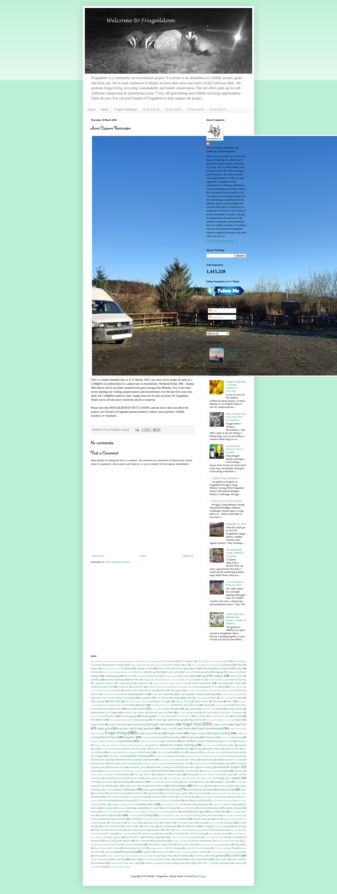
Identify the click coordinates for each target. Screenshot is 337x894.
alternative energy (115, 664)
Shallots (216, 826)
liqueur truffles (207, 778)
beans (239, 668)
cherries (94, 690)
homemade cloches (167, 760)
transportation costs (158, 848)
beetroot (94, 672)
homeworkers (188, 767)
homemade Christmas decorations (137, 759)
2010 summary (152, 661)
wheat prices (129, 856)
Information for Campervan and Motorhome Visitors (234, 354)
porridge (203, 808)
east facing (219, 705)
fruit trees (210, 737)
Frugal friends (220, 724)
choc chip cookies (193, 690)
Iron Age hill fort (142, 774)
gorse (134, 745)
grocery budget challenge (179, 744)
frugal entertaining (135, 724)
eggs (176, 708)
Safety (130, 823)
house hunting (206, 767)
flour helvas (208, 712)
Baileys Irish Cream (111, 668)
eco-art (117, 708)
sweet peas (234, 840)
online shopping (126, 800)
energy (218, 708)
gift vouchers (199, 741)
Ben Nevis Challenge (112, 672)
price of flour (135, 812)
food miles (95, 716)
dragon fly (119, 705)
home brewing (216, 752)
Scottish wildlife (132, 826)
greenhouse (154, 745)
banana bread (164, 668)
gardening (126, 740)
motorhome (99, 793)
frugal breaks (115, 724)
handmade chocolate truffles (133, 748)
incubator (194, 771)
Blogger (202, 876)
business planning (115, 679)
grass (142, 745)
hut (149, 771)
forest (158, 716)
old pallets (222, 797)
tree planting (175, 848)
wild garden (216, 855)
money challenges (125, 789)
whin (155, 856)
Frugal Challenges (125, 109)
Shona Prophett (116, 830)
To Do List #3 (173, 109)
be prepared (224, 668)
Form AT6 (180, 716)
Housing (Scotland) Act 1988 (114, 771)
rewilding (171, 819)
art (186, 665)
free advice (200, 716)
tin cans (202, 844)
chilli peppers (176, 690)
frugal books (97, 724)
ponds (182, 808)
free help (237, 716)
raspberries (104, 815)
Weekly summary (113, 856)
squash (197, 837)
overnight (142, 800)
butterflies (134, 679)
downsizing (106, 705)
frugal (238, 719)
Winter (179, 859)
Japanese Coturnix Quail (169, 774)
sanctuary (167, 823)
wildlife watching (117, 859)
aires (236, 661)
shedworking (240, 826)
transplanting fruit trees (134, 848)
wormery (238, 863)
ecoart (154, 709)
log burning (123, 781)
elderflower (207, 709)
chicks (163, 690)
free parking (115, 720)
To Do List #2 (195, 109)
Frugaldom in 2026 (236, 523)
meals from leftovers (135, 786)
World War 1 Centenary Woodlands (213, 863)
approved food (156, 665)
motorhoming (153, 793)
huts (167, 771)
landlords (211, 774)
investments (123, 774)
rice (217, 819)
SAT (178, 823)
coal (145, 694)
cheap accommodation (169, 687)
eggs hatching (191, 709)
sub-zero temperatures (201, 840)
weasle (232, 852)
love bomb (189, 782)
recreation (133, 815)
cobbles (155, 694)
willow (133, 859)
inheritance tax (209, 771)
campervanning (125, 683)
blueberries (231, 672)
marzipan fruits (98, 786)
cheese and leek (236, 687)
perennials (129, 804)
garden (114, 741)
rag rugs (233, 812)
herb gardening (115, 752)
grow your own (209, 745)
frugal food (191, 724)
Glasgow (98, 745)
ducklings (131, 705)
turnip (197, 848)
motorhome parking (118, 793)
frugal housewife (236, 728)
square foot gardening (180, 837)
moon (243, 789)
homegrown (159, 756)
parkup (177, 800)
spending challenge (154, 837)
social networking (196, 833)
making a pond (223, 781)
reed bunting (238, 815)
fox (189, 716)
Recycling (163, 815)
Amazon (133, 665)
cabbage (147, 680)
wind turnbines (165, 859)
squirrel (208, 837)
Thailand (113, 844)
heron (181, 752)
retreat (161, 819)
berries (127, 672)
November (170, 797)
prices (146, 812)
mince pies (198, 786)
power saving (107, 812)
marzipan (239, 782)
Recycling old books (179, 815)
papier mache (155, 800)
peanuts (229, 800)
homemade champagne (105, 759)
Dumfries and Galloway (185, 704)
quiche (213, 811)
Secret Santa (149, 826)
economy (165, 709)
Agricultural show (212, 661)
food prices (109, 716)
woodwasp (114, 863)
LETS (170, 778)
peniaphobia (116, 804)
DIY (229, 701)
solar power (222, 833)
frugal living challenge (150, 733)
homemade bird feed (216, 756)
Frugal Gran (166, 728)
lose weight (155, 782)
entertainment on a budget (104, 712)
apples (143, 665)
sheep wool (99, 830)
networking (141, 797)
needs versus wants (115, 797)
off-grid (192, 797)
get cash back (169, 740)
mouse (166, 793)
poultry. (94, 811)
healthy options (213, 748)
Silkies (168, 830)
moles (107, 790)
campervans (143, 683)
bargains (191, 668)
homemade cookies (188, 759)
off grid (182, 797)
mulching (214, 793)
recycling (146, 815)
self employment (167, 826)
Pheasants (187, 804)
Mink (210, 786)
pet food (164, 804)
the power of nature (186, 844)
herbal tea (160, 752)
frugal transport (198, 733)
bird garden (154, 671)
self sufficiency (189, 826)
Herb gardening (130, 752)
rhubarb (183, 818)
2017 (200, 661)
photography (202, 804)
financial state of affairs (160, 712)
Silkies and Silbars (183, 830)
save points (189, 823)
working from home (180, 862)
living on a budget (228, 778)
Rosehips (102, 823)
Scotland (228, 822)
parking (167, 800)
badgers (94, 668)
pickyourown (218, 804)
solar (211, 834)
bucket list (155, 676)
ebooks (106, 709)
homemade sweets (137, 767)
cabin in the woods (173, 680)
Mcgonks (114, 785)
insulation (224, 770)
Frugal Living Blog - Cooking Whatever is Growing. (236, 386)
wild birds (182, 855)
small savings (109, 833)
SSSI (217, 837)
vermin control (163, 852)
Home (91, 109)
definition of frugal (160, 701)
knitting (190, 774)
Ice (185, 771)
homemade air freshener (194, 756)
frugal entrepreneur (163, 724)
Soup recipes (113, 837)
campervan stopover (104, 683)
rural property (116, 823)
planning (120, 808)
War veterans (201, 852)
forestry (168, 716)
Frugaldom (241, 733)
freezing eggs (177, 720)
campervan (199, 679)
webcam (98, 855)
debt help (115, 701)
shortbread (156, 830)
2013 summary (187, 661)
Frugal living (116, 732)
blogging (219, 672)
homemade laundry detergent (123, 763)
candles (171, 683)
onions (234, 797)
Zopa (124, 867)
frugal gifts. (123, 728)
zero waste (114, 867)
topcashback (240, 844)
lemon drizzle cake (154, 778)
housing (94, 771)
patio (186, 800)
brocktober (140, 676)
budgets (218, 675)
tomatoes (226, 844)
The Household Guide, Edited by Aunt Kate (234, 552)
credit (189, 698)
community (167, 694)
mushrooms (226, 793)
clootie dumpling (129, 694)
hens (100, 752)
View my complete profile (219, 240)
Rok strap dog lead (231, 819)
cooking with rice (228, 694)
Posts (213, 310)
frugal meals (175, 733)
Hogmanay (193, 752)
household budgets (228, 767)
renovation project (115, 818)
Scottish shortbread (111, 826)
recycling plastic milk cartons (204, 815)
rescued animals (148, 819)
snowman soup (148, 833)
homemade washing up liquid (164, 767)
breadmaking (111, 675)
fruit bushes (174, 737)
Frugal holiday (183, 728)
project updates (159, 812)
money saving (171, 789)
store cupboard (142, 840)
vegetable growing (124, 851)
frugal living (96, 733)
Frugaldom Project (105, 737)
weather (242, 852)
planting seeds (135, 807)
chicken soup (150, 690)
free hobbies (97, 719)
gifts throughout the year (221, 741)
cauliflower (138, 687)
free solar (127, 720)
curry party (225, 698)
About (104, 109)
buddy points (183, 676)
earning (207, 705)
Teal (104, 844)
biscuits (187, 672)
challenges (151, 687)
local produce (106, 782)
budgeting (200, 675)
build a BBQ (236, 676)
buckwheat (168, 676)
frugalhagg (146, 737)
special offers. (133, 837)
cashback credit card (101, 686)
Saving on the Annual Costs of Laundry (234, 449)
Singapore (198, 830)
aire (226, 661)
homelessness (174, 756)
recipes (117, 815)
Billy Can (139, 672)
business (95, 679)
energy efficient (235, 709)
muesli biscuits (199, 793)
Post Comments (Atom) (117, 561)
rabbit (223, 811)
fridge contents (195, 720)
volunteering (186, 852)
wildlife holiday (97, 859)
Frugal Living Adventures (225, 478)
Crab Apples (162, 698)
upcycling (231, 848)
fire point (182, 713)
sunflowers (220, 841)
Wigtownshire (166, 855)
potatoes (215, 807)
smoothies (124, 834)
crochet (199, 698)
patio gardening (200, 800)
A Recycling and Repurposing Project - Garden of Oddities (236, 619)
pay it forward (217, 800)
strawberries (160, 840)
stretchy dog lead (179, 841)
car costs (183, 683)
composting (184, 694)
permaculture (146, 804)
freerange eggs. (160, 720)
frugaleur (129, 737)
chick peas (105, 690)
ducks (143, 704)
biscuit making (173, 672)
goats (108, 745)
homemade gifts (209, 759)
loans (93, 782)
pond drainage (169, 808)
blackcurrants (202, 671)
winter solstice (221, 859)
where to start (143, 856)
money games (150, 789)
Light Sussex (191, 778)
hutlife (158, 771)
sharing (226, 826)
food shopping (128, 716)
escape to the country (134, 712)
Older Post (187, 555)
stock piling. (111, 840)
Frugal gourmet (144, 728)
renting (134, 819)
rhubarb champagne (202, 819)
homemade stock (117, 767)
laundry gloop (226, 774)
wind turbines (148, 859)
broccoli (128, 676)
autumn (226, 664)
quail (184, 811)
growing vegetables (108, 749)
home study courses (116, 756)
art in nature (197, 665)
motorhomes (137, 793)
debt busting (97, 701)
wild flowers (199, 855)
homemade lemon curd (178, 763)
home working (138, 755)
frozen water (226, 720)
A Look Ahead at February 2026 (234, 583)
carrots (237, 683)
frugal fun (240, 724)
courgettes (146, 697)
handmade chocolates (160, 749)
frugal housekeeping (209, 728)
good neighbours (121, 745)
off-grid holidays (207, 797)
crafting (176, 697)
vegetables (147, 852)
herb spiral (146, 752)
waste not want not (218, 852)
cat (119, 687)
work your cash (131, 862)
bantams (179, 668)
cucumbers (211, 698)
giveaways (241, 741)
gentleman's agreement (149, 741)
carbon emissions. (201, 683)
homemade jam (98, 763)
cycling (237, 697)
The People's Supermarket (161, 844)
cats (126, 687)
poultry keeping (233, 807)
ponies (192, 808)
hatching (198, 748)
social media (178, 833)
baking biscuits (145, 668)
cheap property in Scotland (210, 686)
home (205, 752)
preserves (121, 811)
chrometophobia (110, 694)
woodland (99, 862)
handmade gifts (181, 748)
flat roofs (193, 712)
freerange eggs (142, 720)
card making (223, 683)
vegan (106, 852)
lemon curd (135, 778)
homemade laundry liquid (152, 763)
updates (243, 848)
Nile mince (156, 797)
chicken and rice (132, 690)
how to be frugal (137, 771)
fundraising (95, 741)
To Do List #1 (218, 109)
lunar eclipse (204, 782)
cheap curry (187, 687)
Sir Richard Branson (215, 830)
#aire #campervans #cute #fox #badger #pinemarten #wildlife (116, 661)
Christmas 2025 (227, 690)
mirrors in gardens (226, 786)
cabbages (158, 680)
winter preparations (198, 859)
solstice (235, 834)
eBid (229, 705)
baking (127, 668)
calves (187, 680)
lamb (201, 774)
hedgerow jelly (232, 748)
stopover (126, 840)
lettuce (179, 778)
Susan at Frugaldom (221, 143)
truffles (188, 848)
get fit (185, 740)
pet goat (175, 804)
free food (213, 716)
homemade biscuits (237, 756)
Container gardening (205, 694)
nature (97, 796)
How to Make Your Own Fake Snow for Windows (236, 416)
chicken (116, 690)
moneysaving (225, 789)
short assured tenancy (137, 830)
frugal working (221, 733)
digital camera (201, 701)
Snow (134, 833)
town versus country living (107, 848)
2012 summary (169, 661)
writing (102, 866)
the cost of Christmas (132, 844)
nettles (130, 797)
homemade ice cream (233, 759)
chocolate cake (211, 690)
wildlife (235, 855)
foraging (146, 716)
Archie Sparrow (173, 665)
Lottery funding (171, 782)
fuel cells (224, 737)
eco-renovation (136, 708)
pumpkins (173, 811)
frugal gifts (104, 728)
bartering (207, 668)
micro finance (156, 785)
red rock (225, 815)
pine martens (107, 808)
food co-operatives (234, 712)
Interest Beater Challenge (102, 774)
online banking (108, 800)
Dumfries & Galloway (160, 705)
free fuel (225, 716)
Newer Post (98, 555)
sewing (206, 826)
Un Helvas (218, 848)
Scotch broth (214, 823)
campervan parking (237, 679)
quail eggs (198, 811)
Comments (216, 317)
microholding (177, 785)
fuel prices (237, 737)
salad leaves (153, 823)
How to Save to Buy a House (227, 500)
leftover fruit (120, 778)
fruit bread (159, 737)
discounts (217, 701)
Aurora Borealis (212, 665)
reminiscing (96, 819)
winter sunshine (238, 859)
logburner (139, 781)
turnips (207, 848)
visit (175, 852)
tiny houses (214, 844)
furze (106, 741)
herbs (170, 752)
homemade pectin (200, 763)
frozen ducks (211, 720)
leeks (107, 778)
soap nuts (163, 833)
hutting (176, 771)
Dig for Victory (182, 701)
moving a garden (180, 793)
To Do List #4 (151, 109)
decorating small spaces (136, 701)
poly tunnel (153, 808)
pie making (232, 804)
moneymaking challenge (199, 789)
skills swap (233, 830)
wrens (93, 867)
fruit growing (192, 737)
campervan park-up (216, 680)
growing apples (226, 745)
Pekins (104, 804)
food (219, 713)
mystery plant (240, 793)
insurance (238, 771)
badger (239, 665)
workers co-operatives (155, 863)
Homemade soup (221, 763)
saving (202, 823)
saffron (140, 823)
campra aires (158, 683)
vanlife (97, 852)
